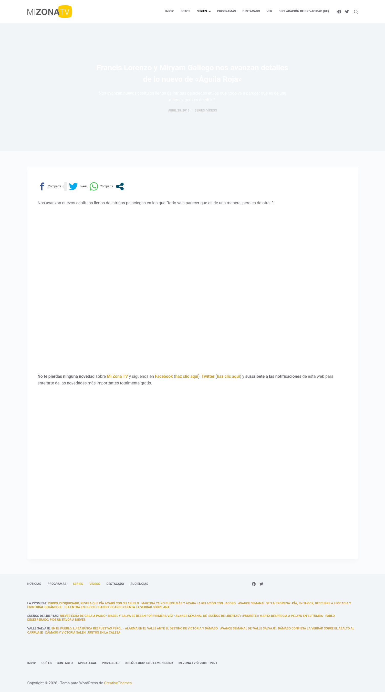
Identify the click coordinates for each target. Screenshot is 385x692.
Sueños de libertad (42, 616)
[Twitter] (347, 12)
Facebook (164, 376)
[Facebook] (339, 12)
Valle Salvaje (38, 628)
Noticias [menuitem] (34, 584)
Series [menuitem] (204, 11)
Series (200, 110)
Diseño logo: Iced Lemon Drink (149, 663)
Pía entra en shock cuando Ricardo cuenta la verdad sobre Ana (117, 607)
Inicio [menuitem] (169, 11)
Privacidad (111, 663)
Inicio (31, 663)
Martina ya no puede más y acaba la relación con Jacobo (188, 603)
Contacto (65, 663)
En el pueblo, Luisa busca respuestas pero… (87, 628)
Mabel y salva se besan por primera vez (140, 616)
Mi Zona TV (117, 376)
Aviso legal (87, 663)
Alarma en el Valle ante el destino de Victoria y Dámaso (171, 628)
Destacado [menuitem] (251, 11)
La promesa (36, 603)
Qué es (46, 663)
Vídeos (211, 110)
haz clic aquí (186, 376)
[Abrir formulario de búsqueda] (356, 12)
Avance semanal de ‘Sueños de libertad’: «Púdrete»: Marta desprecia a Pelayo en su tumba (249, 616)
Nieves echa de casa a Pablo (83, 616)
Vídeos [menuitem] (94, 584)
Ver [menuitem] (269, 11)
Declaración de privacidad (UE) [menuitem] (303, 11)
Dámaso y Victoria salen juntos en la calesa (82, 632)
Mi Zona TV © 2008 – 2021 (198, 663)
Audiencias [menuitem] (139, 584)
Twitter (208, 376)
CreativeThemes (118, 683)
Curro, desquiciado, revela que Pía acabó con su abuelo (93, 603)
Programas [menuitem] (226, 11)
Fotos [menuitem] (185, 11)
